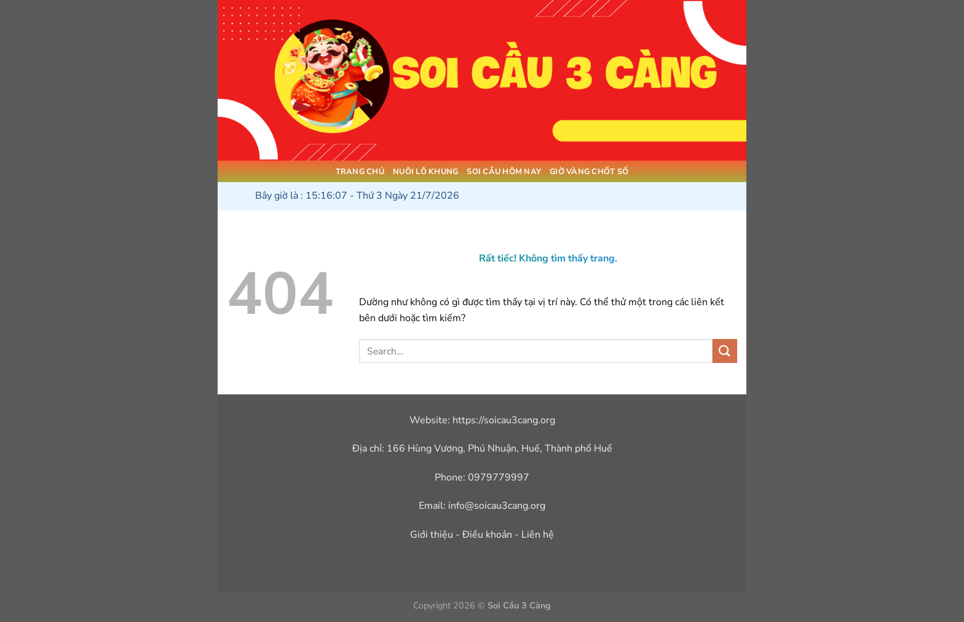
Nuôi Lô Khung (425, 171)
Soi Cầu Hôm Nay (504, 171)
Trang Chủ (360, 171)
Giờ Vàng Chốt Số (589, 171)
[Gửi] (725, 351)
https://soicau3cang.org (503, 420)
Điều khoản (487, 534)
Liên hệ (537, 534)
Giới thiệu (431, 534)
